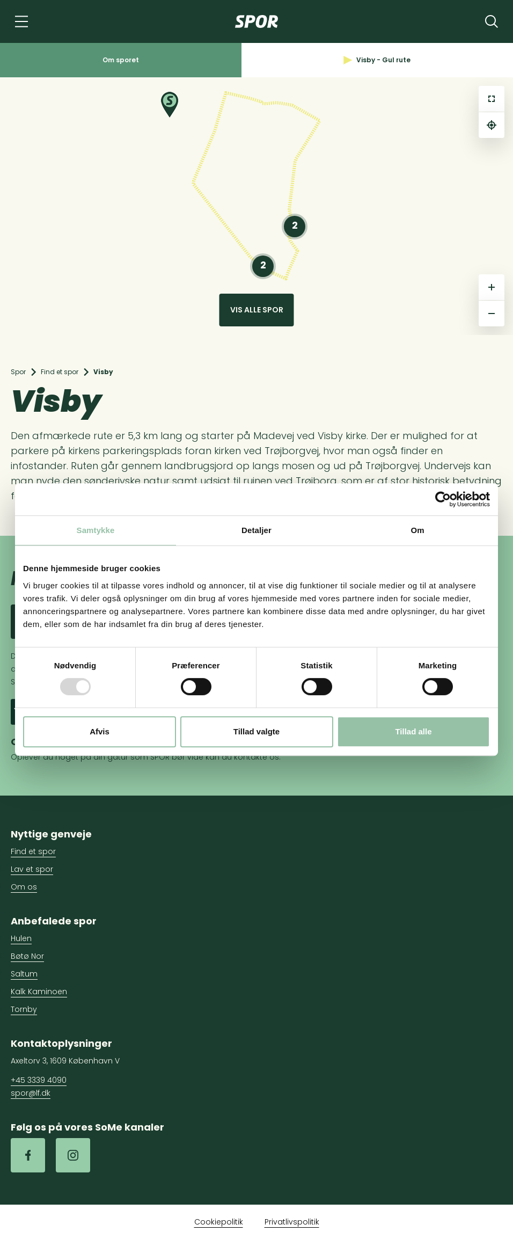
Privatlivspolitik (292, 1221)
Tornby (24, 1009)
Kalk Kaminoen (39, 991)
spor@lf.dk (30, 1093)
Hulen (21, 938)
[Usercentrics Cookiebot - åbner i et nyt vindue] (443, 499)
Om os (24, 886)
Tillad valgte (256, 731)
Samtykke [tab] (96, 530)
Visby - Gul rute (377, 59)
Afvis (99, 731)
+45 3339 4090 (39, 1080)
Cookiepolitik (218, 1221)
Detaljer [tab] (256, 530)
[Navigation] (21, 21)
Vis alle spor (256, 309)
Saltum (24, 973)
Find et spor (59, 371)
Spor (18, 371)
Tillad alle (413, 731)
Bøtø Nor (27, 956)
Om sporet (120, 59)
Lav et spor (32, 869)
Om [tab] (417, 530)
